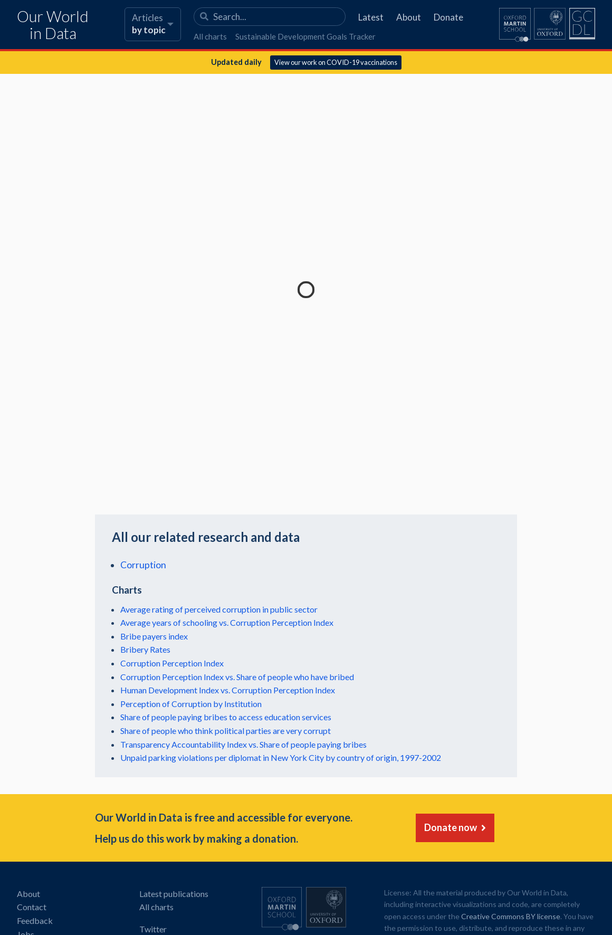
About (408, 17)
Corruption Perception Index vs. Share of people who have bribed (237, 677)
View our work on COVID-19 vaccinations (335, 62)
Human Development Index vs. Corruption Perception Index (227, 690)
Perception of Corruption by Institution (191, 704)
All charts (210, 36)
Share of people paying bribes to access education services (225, 717)
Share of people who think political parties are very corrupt (225, 731)
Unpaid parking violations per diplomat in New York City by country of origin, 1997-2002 (280, 757)
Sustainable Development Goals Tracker (305, 36)
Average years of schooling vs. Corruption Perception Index (226, 622)
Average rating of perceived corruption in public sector (219, 609)
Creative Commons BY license (510, 916)
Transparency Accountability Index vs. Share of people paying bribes (243, 744)
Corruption (143, 564)
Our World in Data (53, 25)
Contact (31, 907)
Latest (371, 17)
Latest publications (173, 894)
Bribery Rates (145, 649)
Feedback (35, 920)
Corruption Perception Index (172, 663)
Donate (448, 17)
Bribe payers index (154, 636)
